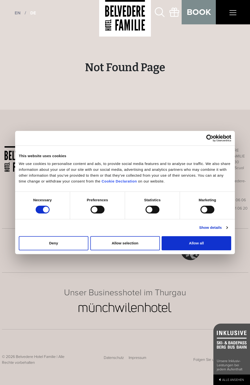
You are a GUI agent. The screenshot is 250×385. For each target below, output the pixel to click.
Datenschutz (114, 358)
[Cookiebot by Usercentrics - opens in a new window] (209, 138)
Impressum (137, 358)
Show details (210, 227)
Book (199, 12)
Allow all (196, 243)
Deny (53, 243)
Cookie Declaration (119, 181)
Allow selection (125, 243)
